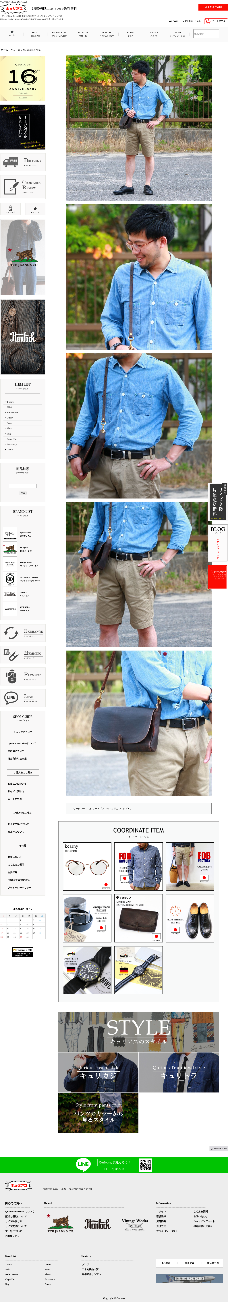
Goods (48, 1284)
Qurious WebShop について (19, 1211)
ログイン (161, 1211)
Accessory (50, 1279)
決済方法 (161, 1226)
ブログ (85, 1264)
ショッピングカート (204, 1221)
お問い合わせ (201, 1216)
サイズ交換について (16, 1226)
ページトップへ (220, 1148)
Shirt (7, 1269)
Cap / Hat (10, 1279)
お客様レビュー (13, 1236)
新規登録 (161, 1216)
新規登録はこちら (193, 21)
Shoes (48, 1274)
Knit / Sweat (11, 1274)
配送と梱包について (16, 1216)
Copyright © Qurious (114, 1298)
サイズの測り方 (13, 1221)
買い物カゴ (213, 1263)
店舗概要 (161, 1221)
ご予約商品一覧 (90, 1269)
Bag (7, 1284)
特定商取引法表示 (203, 1226)
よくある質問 (201, 1211)
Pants (47, 1269)
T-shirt (8, 1264)
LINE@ (166, 1263)
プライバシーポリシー (168, 1231)
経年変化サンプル (91, 1274)
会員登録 (189, 1263)
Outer (48, 1264)
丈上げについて (13, 1231)
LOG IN (174, 21)
